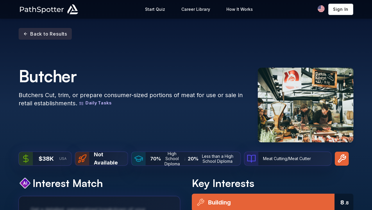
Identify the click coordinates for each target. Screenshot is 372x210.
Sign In (340, 9)
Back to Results (45, 34)
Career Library (195, 9)
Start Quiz (155, 9)
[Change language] (321, 8)
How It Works (239, 9)
